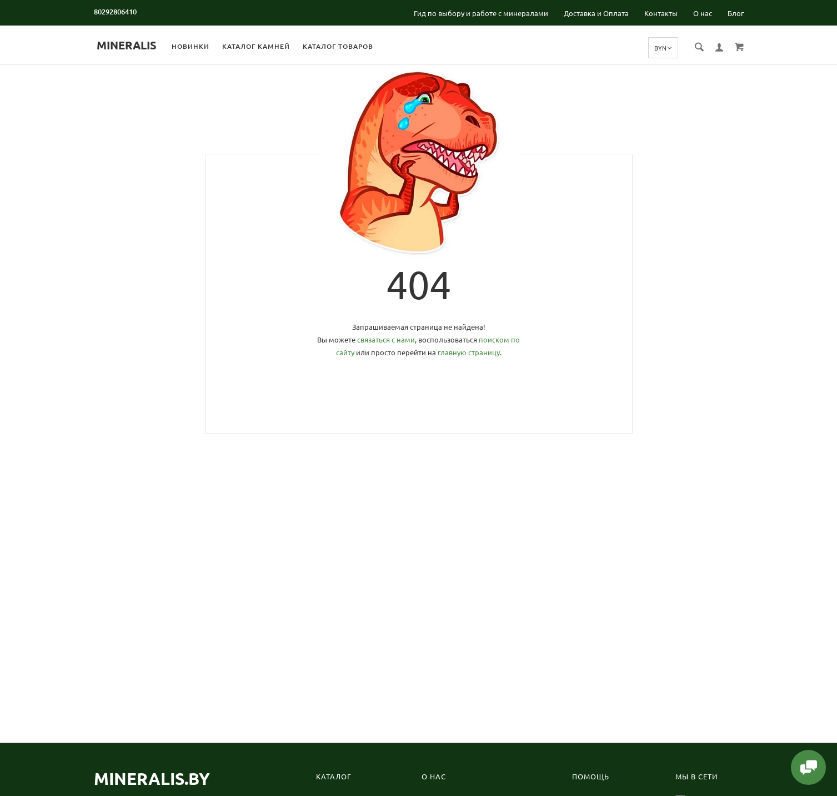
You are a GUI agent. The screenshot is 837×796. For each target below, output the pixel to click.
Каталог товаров (348, 46)
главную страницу (469, 352)
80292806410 (115, 12)
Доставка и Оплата (596, 13)
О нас (702, 13)
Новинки (200, 46)
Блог (736, 13)
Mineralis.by (152, 778)
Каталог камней (266, 46)
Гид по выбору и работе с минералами (481, 13)
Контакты (661, 13)
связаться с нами (386, 340)
